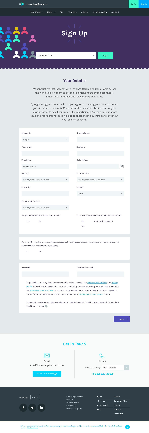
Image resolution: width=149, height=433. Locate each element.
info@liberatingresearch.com (47, 365)
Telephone (26, 160)
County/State (83, 173)
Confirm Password (85, 267)
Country (25, 173)
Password (26, 267)
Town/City (26, 187)
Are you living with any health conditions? (41, 215)
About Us (51, 12)
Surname (81, 147)
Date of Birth (82, 160)
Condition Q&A (100, 12)
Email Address (83, 133)
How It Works (36, 12)
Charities (72, 12)
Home (99, 397)
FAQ (61, 12)
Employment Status (31, 201)
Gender (80, 187)
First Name (26, 147)
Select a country (92, 367)
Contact (115, 12)
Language (26, 133)
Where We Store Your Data (41, 290)
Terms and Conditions (97, 282)
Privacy (117, 405)
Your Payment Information (91, 294)
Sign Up (133, 4)
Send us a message (47, 373)
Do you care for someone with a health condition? (99, 215)
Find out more (32, 428)
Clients (84, 12)
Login (145, 4)
